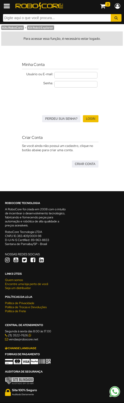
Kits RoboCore (12, 28)
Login (90, 118)
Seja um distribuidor (18, 288)
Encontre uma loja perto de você (26, 284)
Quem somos (14, 280)
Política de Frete (15, 311)
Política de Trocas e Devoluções (26, 307)
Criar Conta (85, 164)
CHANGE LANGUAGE (20, 348)
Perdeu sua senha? (61, 118)
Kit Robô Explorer (40, 28)
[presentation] (60, 100)
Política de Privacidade (19, 303)
